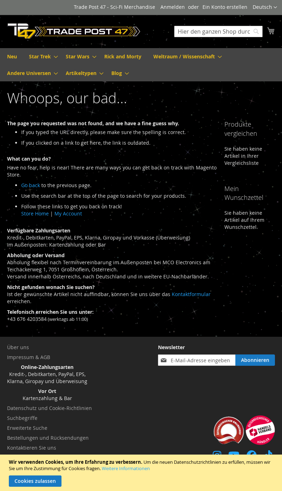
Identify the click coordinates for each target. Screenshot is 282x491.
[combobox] (218, 31)
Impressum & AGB (28, 357)
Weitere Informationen (126, 468)
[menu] (141, 64)
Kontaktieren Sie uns (31, 447)
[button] (265, 7)
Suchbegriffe (22, 418)
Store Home (35, 213)
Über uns (18, 347)
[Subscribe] (255, 360)
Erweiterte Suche (27, 427)
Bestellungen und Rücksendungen (48, 437)
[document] (142, 473)
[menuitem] (12, 56)
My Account (68, 213)
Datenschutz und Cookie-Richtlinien (49, 408)
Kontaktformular (191, 294)
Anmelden (172, 7)
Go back (30, 185)
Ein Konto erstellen (224, 7)
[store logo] (74, 31)
